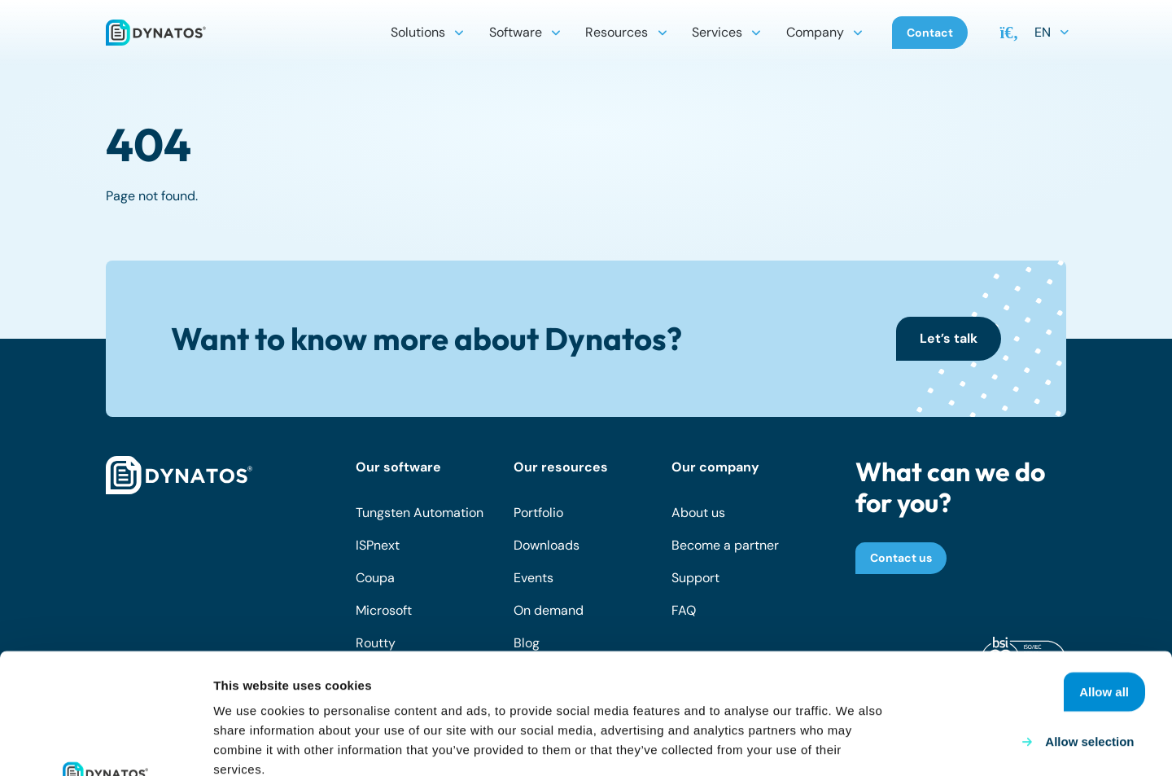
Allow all (1104, 571)
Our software (398, 467)
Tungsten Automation (419, 512)
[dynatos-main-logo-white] (179, 475)
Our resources (561, 467)
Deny (1125, 670)
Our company (715, 467)
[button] (459, 32)
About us (698, 512)
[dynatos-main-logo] (156, 33)
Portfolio (538, 512)
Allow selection (1089, 621)
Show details (854, 744)
